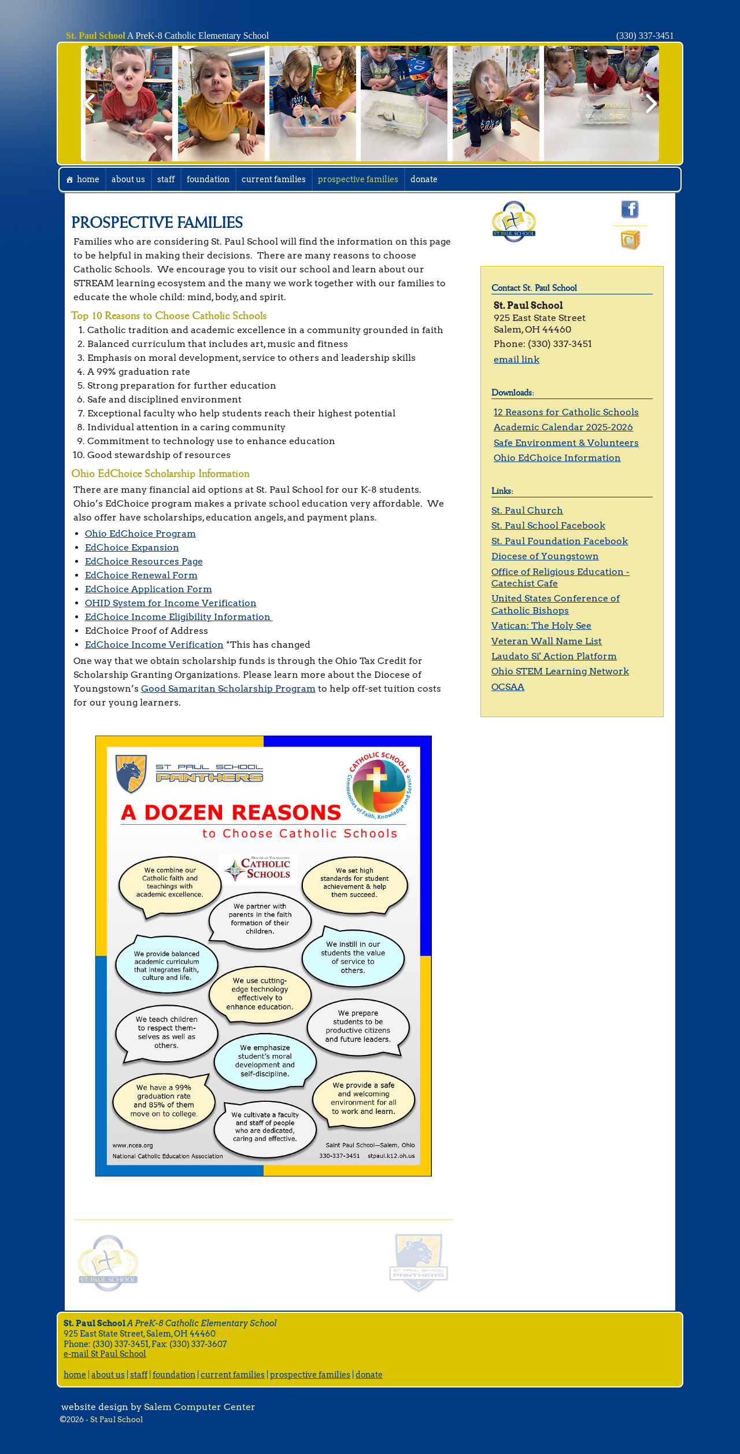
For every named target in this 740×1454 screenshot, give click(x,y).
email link (516, 359)
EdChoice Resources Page (144, 561)
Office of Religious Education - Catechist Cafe (560, 577)
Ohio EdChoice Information (557, 457)
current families (274, 179)
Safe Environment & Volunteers (566, 442)
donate (424, 179)
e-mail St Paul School (105, 1354)
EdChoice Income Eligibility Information (179, 616)
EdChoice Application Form (148, 589)
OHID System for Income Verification (171, 602)
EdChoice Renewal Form (141, 575)
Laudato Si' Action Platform (554, 656)
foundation (208, 179)
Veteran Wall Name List (546, 641)
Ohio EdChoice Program (140, 533)
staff (166, 179)
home (88, 179)
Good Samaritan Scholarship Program (228, 688)
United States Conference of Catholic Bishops (555, 604)
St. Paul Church (527, 510)
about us (128, 179)
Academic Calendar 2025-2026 (563, 427)
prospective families (358, 179)
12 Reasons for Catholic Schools (566, 412)
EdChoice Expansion (132, 547)
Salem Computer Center (200, 1406)
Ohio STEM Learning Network (560, 671)
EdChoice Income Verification (154, 644)
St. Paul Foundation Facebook (559, 541)
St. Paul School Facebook (548, 525)
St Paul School (116, 1419)
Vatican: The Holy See (541, 625)
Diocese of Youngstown (545, 556)
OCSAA (507, 686)
